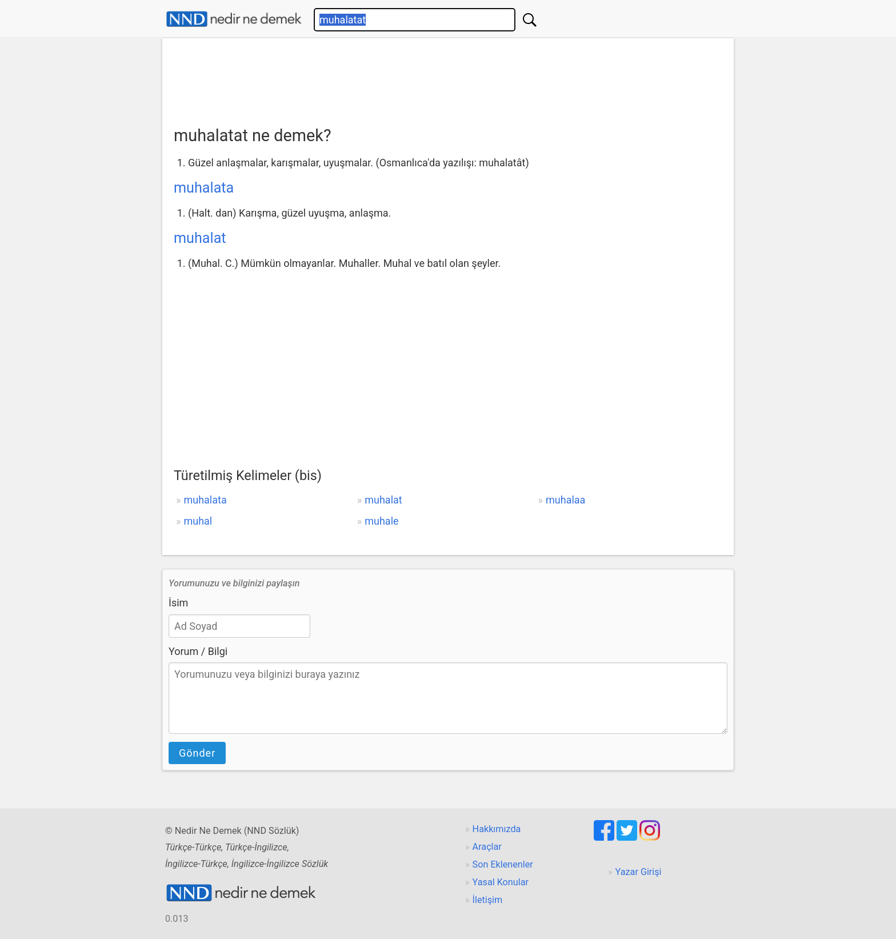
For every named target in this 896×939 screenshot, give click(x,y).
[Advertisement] (448, 78)
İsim (178, 603)
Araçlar (487, 846)
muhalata (204, 187)
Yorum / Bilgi (198, 651)
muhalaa (565, 500)
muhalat (200, 238)
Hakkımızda (497, 829)
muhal (197, 521)
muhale (381, 521)
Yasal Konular (501, 882)
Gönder (197, 753)
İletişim (488, 899)
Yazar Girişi (638, 871)
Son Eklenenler (503, 864)
